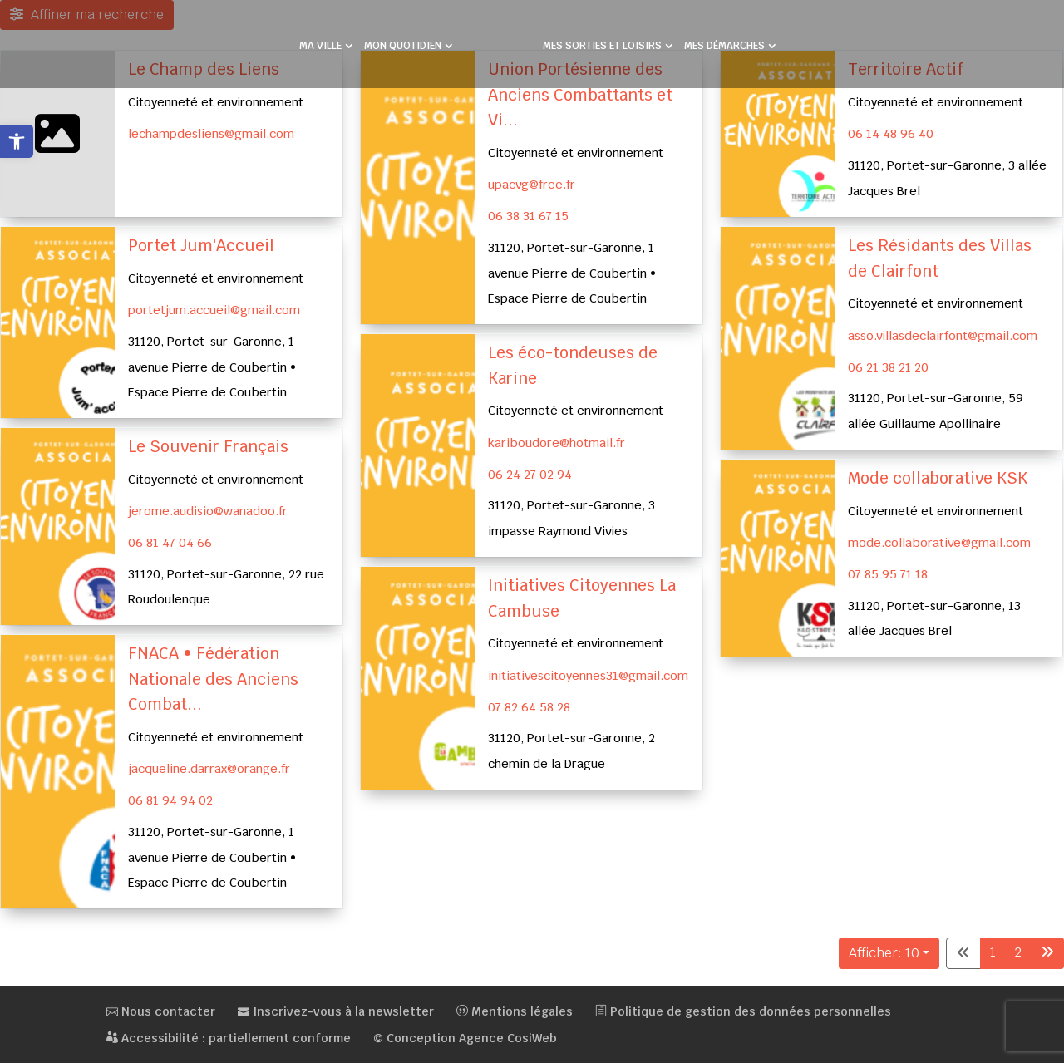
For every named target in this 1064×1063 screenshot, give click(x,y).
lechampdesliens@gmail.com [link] (211, 133)
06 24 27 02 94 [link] (530, 473)
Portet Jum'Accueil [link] (201, 245)
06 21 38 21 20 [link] (888, 367)
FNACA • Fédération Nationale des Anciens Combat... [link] (213, 679)
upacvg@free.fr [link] (531, 184)
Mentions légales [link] (514, 1011)
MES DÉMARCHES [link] (724, 46)
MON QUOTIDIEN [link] (402, 46)
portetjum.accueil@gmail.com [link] (214, 309)
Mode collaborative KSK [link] (937, 478)
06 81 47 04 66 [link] (170, 542)
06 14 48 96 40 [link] (890, 133)
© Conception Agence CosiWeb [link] (465, 1038)
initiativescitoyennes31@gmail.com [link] (588, 674)
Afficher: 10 (884, 953)
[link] (16, 141)
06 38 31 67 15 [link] (528, 216)
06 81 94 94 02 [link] (170, 800)
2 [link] (1018, 952)
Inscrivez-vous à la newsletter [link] (336, 1011)
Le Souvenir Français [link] (208, 446)
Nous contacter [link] (160, 1011)
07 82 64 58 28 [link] (529, 706)
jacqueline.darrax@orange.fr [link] (209, 768)
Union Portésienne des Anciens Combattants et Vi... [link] (580, 94)
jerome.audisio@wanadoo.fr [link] (208, 511)
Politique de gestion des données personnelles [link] (743, 1011)
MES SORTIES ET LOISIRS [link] (602, 46)
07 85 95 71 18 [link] (888, 574)
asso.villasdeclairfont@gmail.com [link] (942, 335)
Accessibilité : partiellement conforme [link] (228, 1038)
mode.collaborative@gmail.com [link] (939, 542)
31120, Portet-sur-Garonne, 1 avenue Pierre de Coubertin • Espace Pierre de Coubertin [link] (572, 272)
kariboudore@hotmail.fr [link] (556, 442)
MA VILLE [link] (320, 46)
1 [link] (993, 952)
